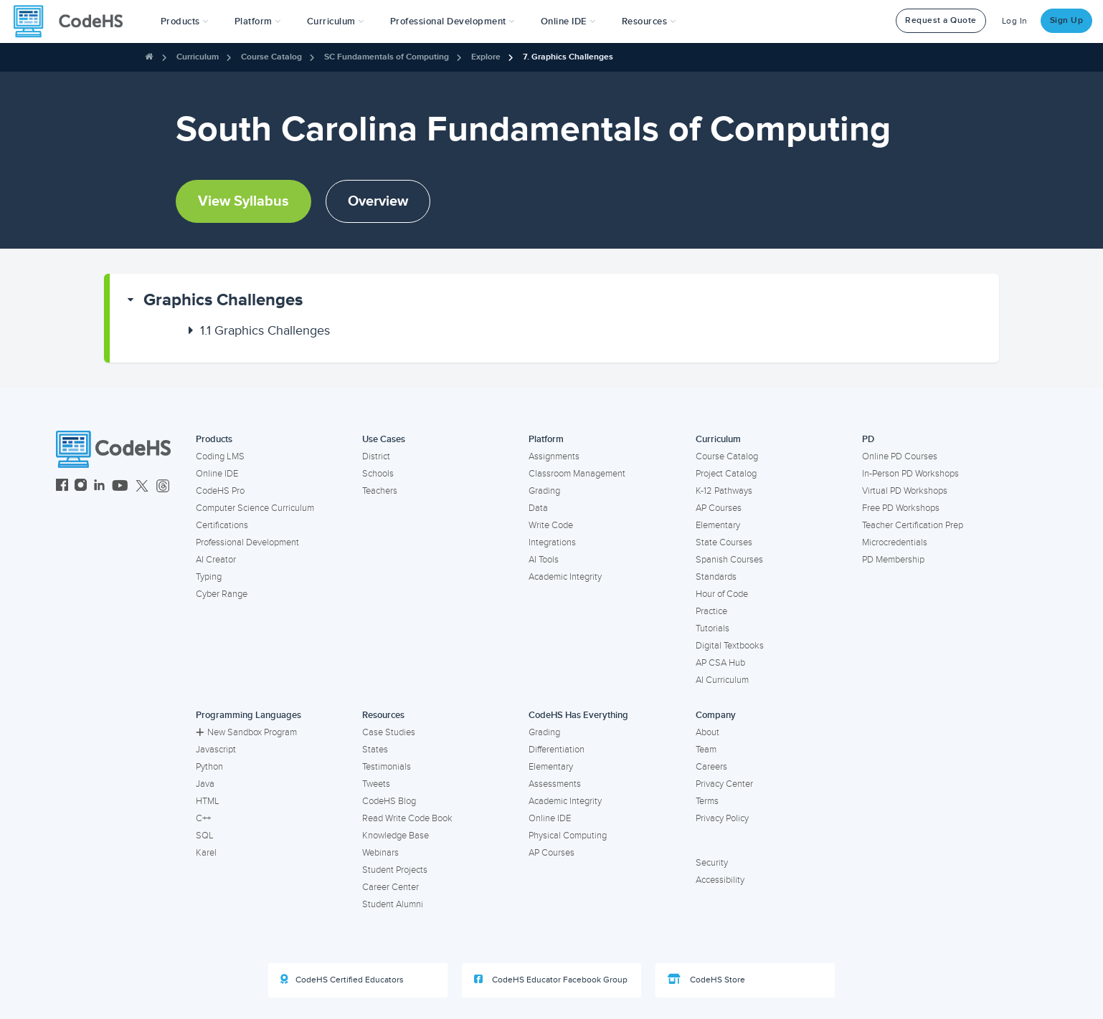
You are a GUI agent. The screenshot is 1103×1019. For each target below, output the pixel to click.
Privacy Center (724, 784)
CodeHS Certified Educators (342, 979)
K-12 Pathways (724, 491)
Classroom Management (577, 473)
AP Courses (719, 508)
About (707, 732)
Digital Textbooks (730, 645)
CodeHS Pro (220, 491)
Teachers (379, 491)
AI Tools (544, 559)
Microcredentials (894, 542)
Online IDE (217, 473)
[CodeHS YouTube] (120, 487)
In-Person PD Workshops (910, 473)
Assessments (555, 784)
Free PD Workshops (900, 508)
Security (712, 863)
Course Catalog (271, 57)
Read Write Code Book (407, 818)
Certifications (222, 525)
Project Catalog (726, 473)
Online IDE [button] (568, 21)
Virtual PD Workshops (904, 491)
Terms (707, 801)
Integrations (552, 542)
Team (706, 749)
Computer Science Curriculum (255, 508)
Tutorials (712, 628)
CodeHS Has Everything (578, 715)
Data (538, 508)
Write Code (551, 525)
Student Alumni (392, 904)
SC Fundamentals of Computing (386, 57)
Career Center (390, 887)
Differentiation (556, 749)
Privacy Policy (722, 818)
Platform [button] (258, 21)
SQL (205, 835)
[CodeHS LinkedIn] (99, 487)
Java (205, 784)
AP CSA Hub (720, 663)
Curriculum (197, 57)
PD (868, 439)
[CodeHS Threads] (163, 487)
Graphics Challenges (223, 300)
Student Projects (394, 870)
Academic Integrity (565, 577)
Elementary (718, 525)
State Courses (724, 542)
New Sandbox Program (246, 732)
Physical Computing (568, 835)
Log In (1015, 21)
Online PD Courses (899, 456)
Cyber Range (221, 594)
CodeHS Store (706, 979)
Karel (206, 852)
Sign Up (1067, 20)
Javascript (216, 749)
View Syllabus (243, 201)
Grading (544, 491)
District (376, 456)
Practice (711, 611)
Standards (716, 577)
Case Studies (388, 732)
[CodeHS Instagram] (81, 487)
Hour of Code (722, 594)
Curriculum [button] (335, 21)
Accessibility (720, 880)
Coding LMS (220, 456)
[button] (185, 21)
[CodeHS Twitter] (142, 487)
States (375, 749)
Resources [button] (649, 21)
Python (209, 766)
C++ (203, 818)
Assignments (554, 456)
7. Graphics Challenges (568, 57)
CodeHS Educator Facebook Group (551, 979)
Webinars (380, 852)
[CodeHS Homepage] (74, 21)
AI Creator (216, 559)
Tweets (376, 784)
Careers (711, 766)
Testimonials (386, 766)
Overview (378, 201)
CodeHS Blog (389, 801)
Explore (486, 57)
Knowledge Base (395, 835)
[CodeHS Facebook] (62, 487)
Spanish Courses (729, 559)
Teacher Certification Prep (912, 525)
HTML (207, 801)
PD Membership (893, 559)
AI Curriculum (722, 680)
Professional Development (247, 542)
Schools (378, 473)
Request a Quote (941, 20)
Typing (209, 577)
